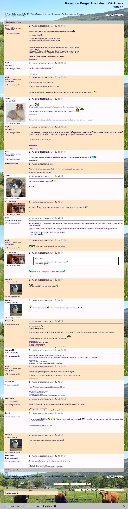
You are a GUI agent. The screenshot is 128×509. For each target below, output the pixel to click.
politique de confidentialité (82, 499)
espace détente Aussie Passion (56, 14)
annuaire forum (65, 499)
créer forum (40, 499)
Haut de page (10, 470)
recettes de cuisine (77, 14)
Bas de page (10, 22)
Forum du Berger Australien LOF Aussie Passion (24, 14)
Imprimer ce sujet (11, 493)
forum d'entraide (52, 499)
